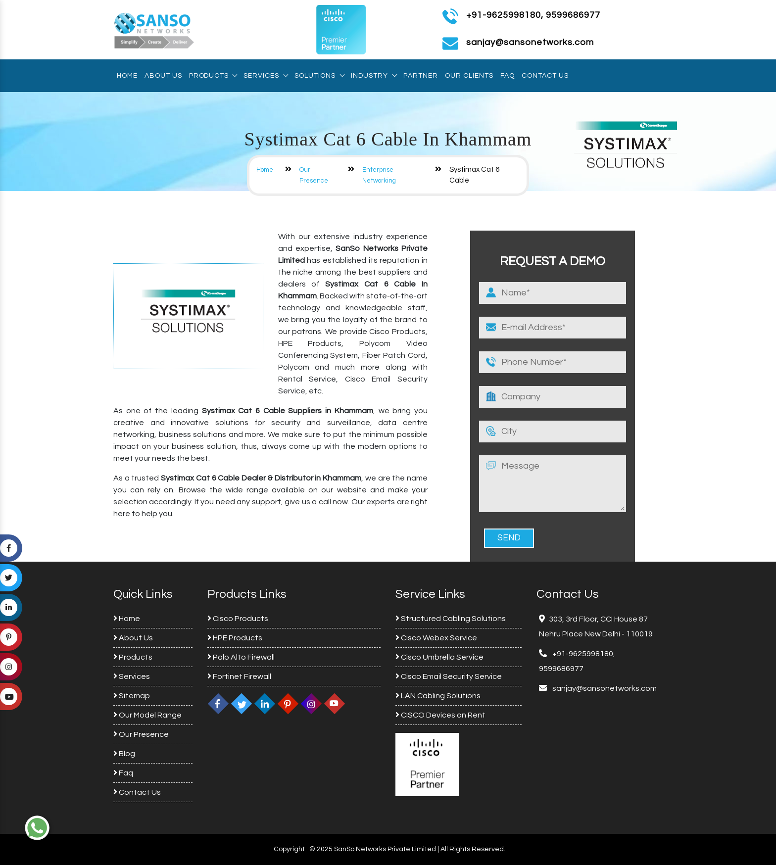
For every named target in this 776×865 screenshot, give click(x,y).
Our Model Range (147, 715)
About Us (163, 75)
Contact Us (545, 75)
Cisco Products (237, 619)
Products (213, 75)
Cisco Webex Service (436, 638)
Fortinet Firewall (239, 676)
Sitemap (131, 696)
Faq (507, 75)
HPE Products (234, 638)
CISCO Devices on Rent (440, 715)
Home (127, 75)
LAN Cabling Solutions (438, 696)
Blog (124, 754)
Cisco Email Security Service (448, 676)
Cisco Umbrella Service (439, 657)
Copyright (289, 849)
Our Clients (469, 75)
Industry (373, 75)
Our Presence (141, 734)
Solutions (319, 75)
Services (265, 75)
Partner (420, 75)
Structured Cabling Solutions (450, 619)
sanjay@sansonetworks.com (604, 688)
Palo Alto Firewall (241, 657)
